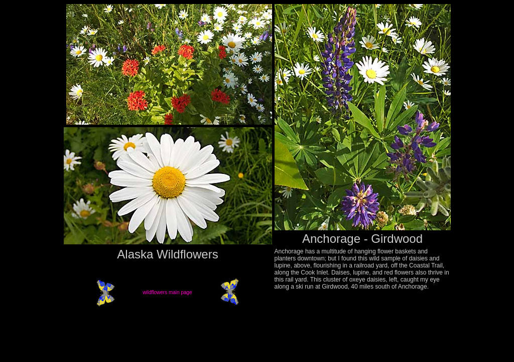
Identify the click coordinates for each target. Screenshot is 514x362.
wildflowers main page (167, 292)
